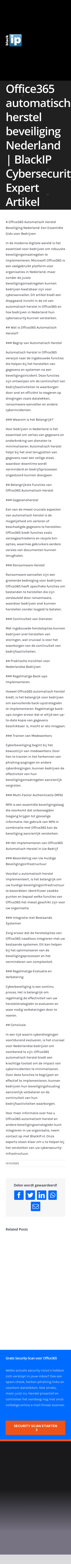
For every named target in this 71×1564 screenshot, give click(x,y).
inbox (43, 1376)
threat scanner (52, 1405)
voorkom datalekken (22, 1388)
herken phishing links (43, 1382)
